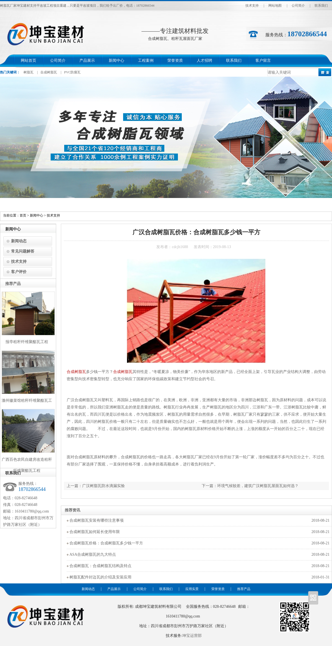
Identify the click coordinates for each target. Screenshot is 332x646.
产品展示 (87, 60)
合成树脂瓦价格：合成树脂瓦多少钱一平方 (106, 543)
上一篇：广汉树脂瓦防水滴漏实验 (96, 486)
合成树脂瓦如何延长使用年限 (94, 532)
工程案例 (146, 60)
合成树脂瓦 (48, 72)
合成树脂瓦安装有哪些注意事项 (96, 520)
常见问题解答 (22, 251)
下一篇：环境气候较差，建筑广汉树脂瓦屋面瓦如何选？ (250, 486)
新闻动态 (19, 241)
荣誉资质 (175, 60)
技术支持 (252, 5)
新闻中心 (116, 60)
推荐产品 (243, 589)
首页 (23, 215)
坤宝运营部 (192, 636)
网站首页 (28, 60)
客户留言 (263, 60)
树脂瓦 (28, 72)
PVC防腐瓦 (72, 72)
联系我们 (321, 5)
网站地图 (275, 5)
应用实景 (192, 589)
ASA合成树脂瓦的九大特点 (92, 554)
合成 (70, 372)
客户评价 (19, 272)
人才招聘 (204, 60)
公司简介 (298, 5)
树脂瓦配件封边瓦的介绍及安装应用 (100, 577)
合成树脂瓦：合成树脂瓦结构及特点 (100, 566)
